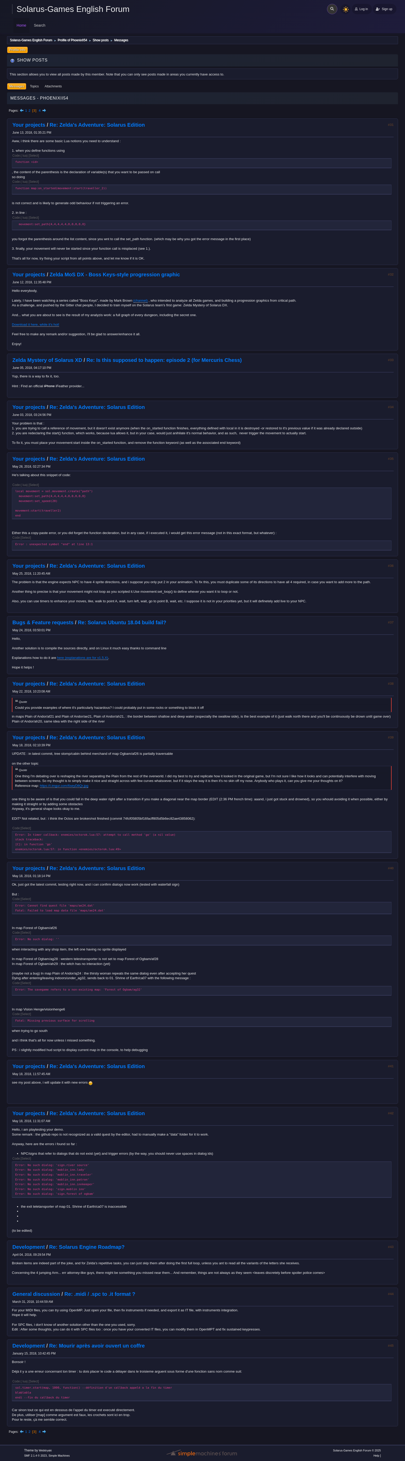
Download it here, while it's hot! (35, 324)
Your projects (28, 125)
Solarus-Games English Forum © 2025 (357, 1450)
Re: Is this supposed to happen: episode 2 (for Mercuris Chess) (164, 360)
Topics (34, 86)
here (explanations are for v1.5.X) (82, 658)
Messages (16, 86)
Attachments (53, 86)
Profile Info (17, 50)
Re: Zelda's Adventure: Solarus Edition (97, 125)
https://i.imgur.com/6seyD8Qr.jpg (64, 786)
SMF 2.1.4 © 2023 (35, 1455)
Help (376, 1455)
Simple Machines (59, 1455)
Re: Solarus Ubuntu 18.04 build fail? (122, 622)
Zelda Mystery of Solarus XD (47, 360)
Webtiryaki (45, 1450)
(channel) (140, 300)
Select (33, 155)
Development (28, 1247)
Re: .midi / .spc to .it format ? (99, 1294)
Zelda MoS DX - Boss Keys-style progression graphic (115, 274)
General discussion (36, 1294)
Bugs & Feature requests (43, 622)
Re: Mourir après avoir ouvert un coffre (97, 1346)
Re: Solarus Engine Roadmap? (86, 1247)
